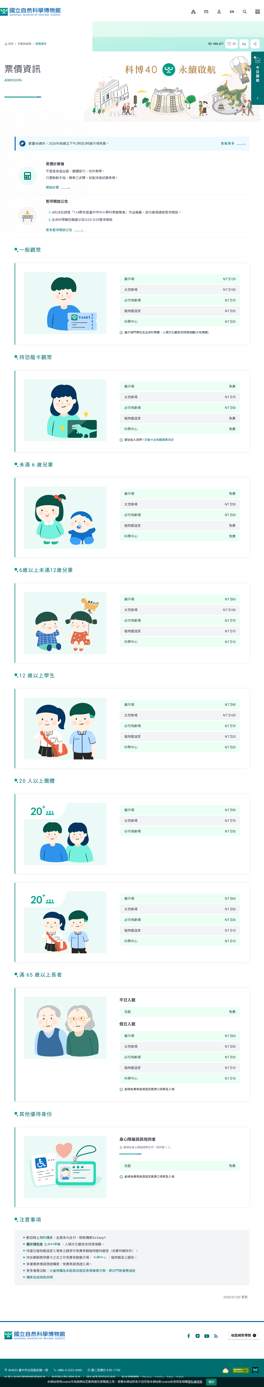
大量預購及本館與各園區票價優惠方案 (78, 1271)
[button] (244, 11)
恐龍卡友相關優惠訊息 (159, 440)
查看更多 (228, 143)
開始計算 (52, 187)
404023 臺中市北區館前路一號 (26, 1370)
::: (186, 12)
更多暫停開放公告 (59, 230)
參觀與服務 (24, 44)
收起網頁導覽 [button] (241, 1335)
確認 (211, 1382)
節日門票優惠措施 (122, 1271)
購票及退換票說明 (39, 1277)
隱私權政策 (195, 1382)
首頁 (11, 44)
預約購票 (46, 1238)
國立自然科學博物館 (30, 11)
